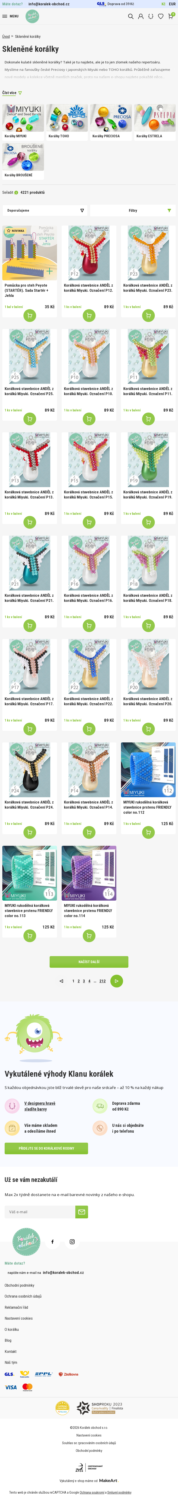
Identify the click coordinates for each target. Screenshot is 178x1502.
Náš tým (11, 1362)
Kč (163, 4)
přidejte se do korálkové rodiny (46, 1148)
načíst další (89, 962)
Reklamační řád (16, 1307)
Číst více (9, 92)
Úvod (6, 36)
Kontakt (10, 1351)
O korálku (12, 1329)
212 (102, 981)
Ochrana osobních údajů (23, 1296)
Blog (8, 1340)
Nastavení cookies (19, 1318)
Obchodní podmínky (19, 1285)
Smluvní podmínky (119, 1492)
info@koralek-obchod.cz (49, 4)
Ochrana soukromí (92, 1492)
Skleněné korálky (28, 36)
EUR (172, 4)
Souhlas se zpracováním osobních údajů (89, 1443)
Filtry (150, 210)
